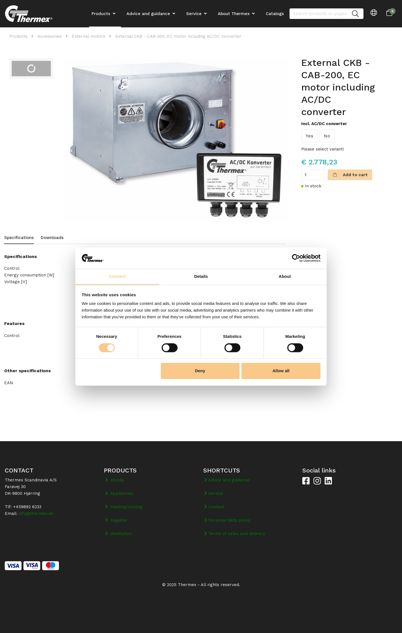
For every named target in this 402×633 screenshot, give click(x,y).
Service (194, 13)
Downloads (52, 237)
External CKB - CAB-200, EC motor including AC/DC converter (178, 36)
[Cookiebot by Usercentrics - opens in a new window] (296, 258)
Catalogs (275, 13)
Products (18, 36)
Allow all (280, 371)
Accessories (49, 36)
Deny (200, 371)
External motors (88, 36)
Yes (310, 135)
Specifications (19, 237)
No (327, 135)
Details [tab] (201, 276)
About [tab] (285, 276)
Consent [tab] (117, 276)
